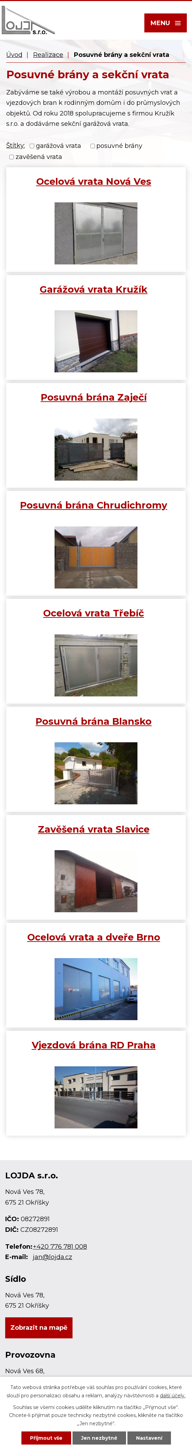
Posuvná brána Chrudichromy (93, 505)
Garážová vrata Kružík (93, 289)
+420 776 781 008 (60, 1246)
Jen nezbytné (99, 1438)
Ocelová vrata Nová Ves (93, 181)
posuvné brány (119, 146)
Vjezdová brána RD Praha (94, 1045)
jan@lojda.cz (52, 1257)
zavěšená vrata (39, 157)
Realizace (48, 55)
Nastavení (149, 1438)
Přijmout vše (46, 1438)
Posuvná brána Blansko (94, 721)
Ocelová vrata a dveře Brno (93, 937)
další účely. (172, 1395)
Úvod (14, 55)
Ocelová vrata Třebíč (93, 613)
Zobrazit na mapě (38, 1327)
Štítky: (15, 145)
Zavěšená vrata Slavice (94, 829)
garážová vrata (58, 146)
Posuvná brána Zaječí (94, 397)
